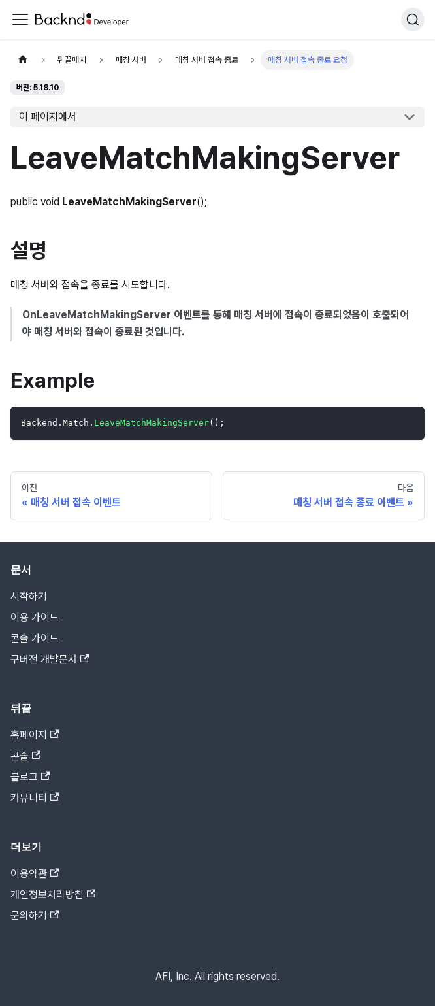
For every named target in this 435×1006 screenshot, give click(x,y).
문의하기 (34, 915)
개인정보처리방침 (52, 894)
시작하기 (28, 596)
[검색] (413, 19)
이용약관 (34, 873)
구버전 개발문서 (49, 659)
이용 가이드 (34, 617)
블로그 (30, 777)
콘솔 (25, 756)
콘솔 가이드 (34, 638)
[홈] (22, 60)
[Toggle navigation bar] (20, 19)
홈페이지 (34, 735)
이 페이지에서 (47, 116)
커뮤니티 (34, 798)
